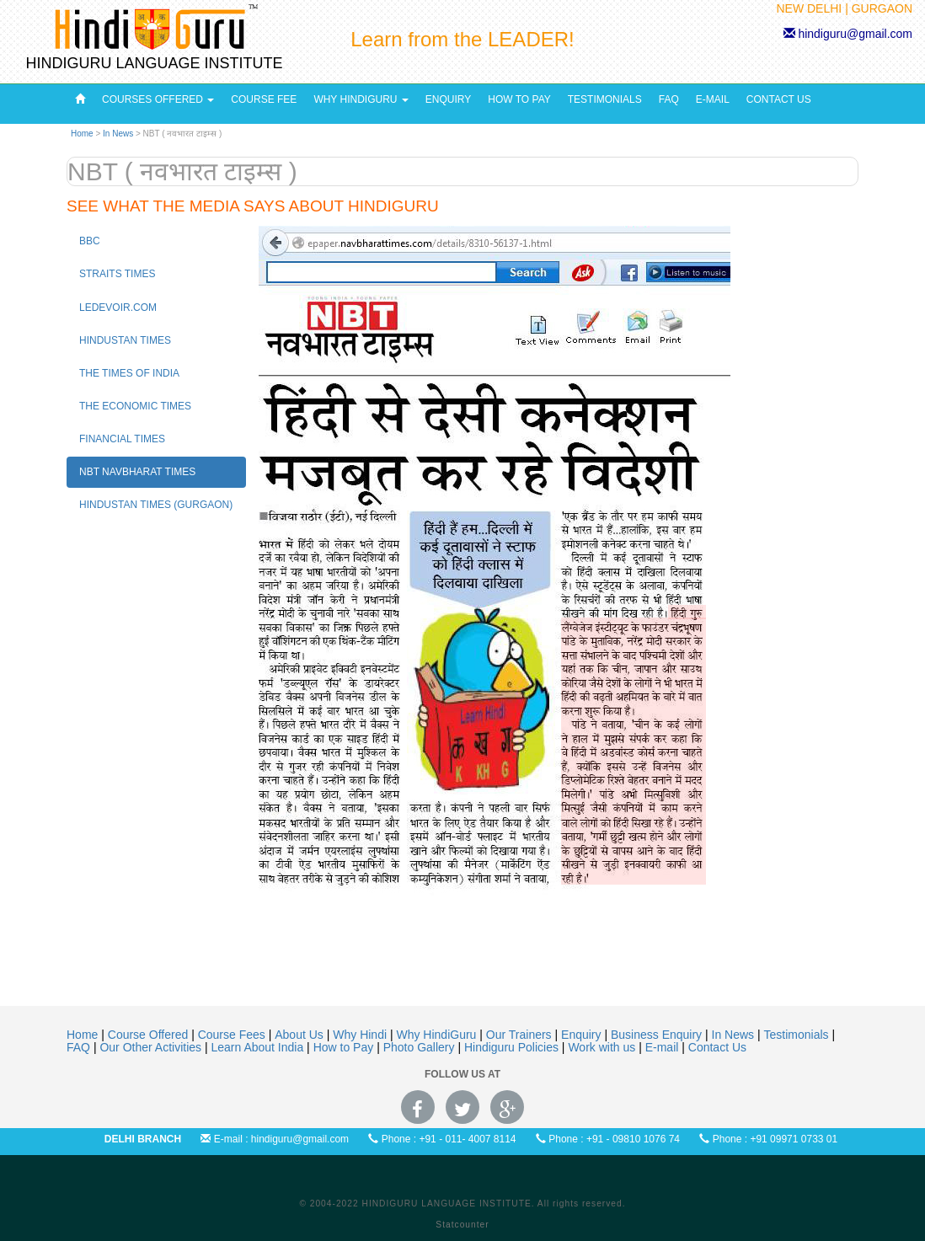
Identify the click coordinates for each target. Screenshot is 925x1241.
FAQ (669, 99)
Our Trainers (520, 1034)
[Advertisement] (462, 976)
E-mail (663, 1047)
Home (82, 133)
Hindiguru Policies (513, 1047)
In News (119, 133)
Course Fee (264, 99)
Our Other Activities (151, 1047)
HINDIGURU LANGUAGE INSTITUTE (153, 63)
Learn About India (259, 1047)
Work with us (603, 1047)
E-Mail (713, 99)
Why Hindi (361, 1034)
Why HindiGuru (360, 99)
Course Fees (233, 1034)
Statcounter (462, 1224)
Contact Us (778, 99)
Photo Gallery (420, 1047)
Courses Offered (158, 99)
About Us (300, 1034)
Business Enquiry (658, 1034)
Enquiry (448, 99)
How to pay (519, 99)
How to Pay (345, 1047)
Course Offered (149, 1034)
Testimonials (605, 99)
